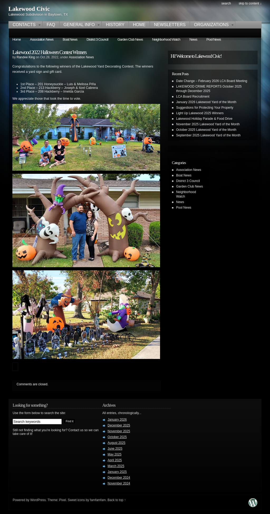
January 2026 (117, 419)
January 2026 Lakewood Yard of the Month (206, 102)
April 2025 (115, 460)
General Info (79, 24)
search (226, 3)
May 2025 (115, 454)
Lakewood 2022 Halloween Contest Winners (49, 52)
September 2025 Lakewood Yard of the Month (208, 135)
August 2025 (116, 443)
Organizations (211, 24)
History (115, 24)
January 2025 (117, 472)
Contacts (24, 24)
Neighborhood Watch (166, 39)
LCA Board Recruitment (192, 96)
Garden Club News (130, 39)
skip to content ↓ (250, 3)
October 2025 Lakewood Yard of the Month (206, 130)
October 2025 (117, 437)
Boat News (70, 39)
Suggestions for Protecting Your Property (204, 107)
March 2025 (116, 466)
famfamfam (98, 500)
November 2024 (119, 483)
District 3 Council (97, 39)
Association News (42, 39)
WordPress (38, 500)
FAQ (51, 24)
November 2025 (119, 431)
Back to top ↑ (117, 500)
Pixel (62, 500)
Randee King (26, 57)
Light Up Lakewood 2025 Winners (200, 113)
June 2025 (115, 448)
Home (139, 24)
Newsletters (170, 24)
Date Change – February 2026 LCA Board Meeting (211, 81)
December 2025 (119, 425)
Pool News (213, 39)
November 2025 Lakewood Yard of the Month (208, 124)
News (193, 39)
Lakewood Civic (29, 9)
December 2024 (119, 477)
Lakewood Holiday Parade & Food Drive (204, 119)
